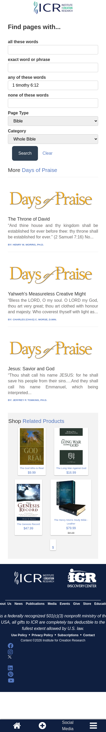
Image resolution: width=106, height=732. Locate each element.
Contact (89, 635)
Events (65, 604)
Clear (47, 153)
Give (76, 604)
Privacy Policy (42, 635)
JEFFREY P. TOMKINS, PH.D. (30, 400)
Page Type (18, 113)
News (18, 604)
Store (87, 604)
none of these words (28, 95)
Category (17, 131)
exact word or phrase (29, 59)
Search (25, 153)
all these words (23, 42)
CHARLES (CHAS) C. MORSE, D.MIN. (35, 319)
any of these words (27, 77)
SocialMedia (68, 725)
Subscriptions (68, 635)
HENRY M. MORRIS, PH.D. (28, 244)
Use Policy (19, 635)
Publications (35, 604)
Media (52, 604)
